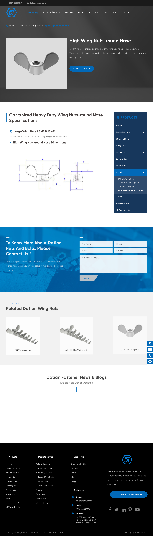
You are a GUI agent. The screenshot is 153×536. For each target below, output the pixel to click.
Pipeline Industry (43, 481)
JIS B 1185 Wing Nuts (127, 186)
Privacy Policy (141, 532)
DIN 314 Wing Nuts (126, 179)
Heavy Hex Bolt (122, 203)
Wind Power (41, 498)
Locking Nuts (121, 159)
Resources (94, 12)
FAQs (81, 12)
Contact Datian (81, 68)
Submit (88, 278)
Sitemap (127, 532)
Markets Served (51, 12)
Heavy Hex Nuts (123, 132)
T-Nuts (119, 197)
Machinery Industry (44, 473)
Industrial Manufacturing (46, 477)
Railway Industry (43, 464)
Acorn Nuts (121, 165)
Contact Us (130, 12)
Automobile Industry (44, 468)
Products (33, 12)
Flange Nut (121, 145)
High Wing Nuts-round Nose (57, 26)
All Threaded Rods (124, 210)
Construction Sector (45, 485)
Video (73, 482)
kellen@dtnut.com (38, 3)
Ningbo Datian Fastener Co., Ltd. (31, 532)
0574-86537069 (15, 3)
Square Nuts (121, 152)
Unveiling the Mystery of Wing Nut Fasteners (23, 430)
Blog (73, 477)
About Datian (111, 12)
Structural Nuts (122, 139)
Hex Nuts (120, 125)
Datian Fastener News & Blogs (76, 378)
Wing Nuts (35, 26)
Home (11, 26)
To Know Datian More (128, 494)
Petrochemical (42, 494)
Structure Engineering (45, 503)
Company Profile (78, 464)
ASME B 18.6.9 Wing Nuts (128, 183)
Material (68, 12)
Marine (39, 490)
